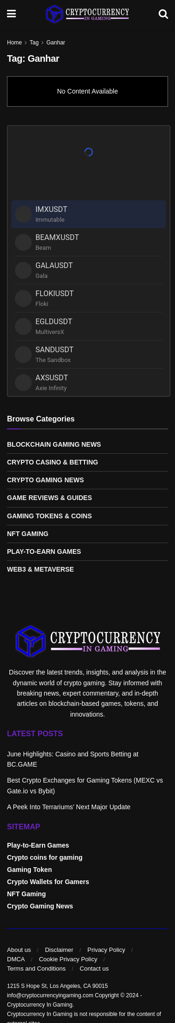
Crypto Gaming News (45, 480)
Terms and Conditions (36, 968)
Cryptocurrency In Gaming (39, 1004)
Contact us (94, 968)
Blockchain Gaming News (54, 444)
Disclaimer (59, 949)
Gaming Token (29, 869)
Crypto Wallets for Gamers (48, 881)
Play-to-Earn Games (44, 551)
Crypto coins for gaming (45, 857)
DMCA (16, 959)
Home (14, 42)
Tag (33, 42)
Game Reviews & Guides (49, 497)
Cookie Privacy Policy (68, 959)
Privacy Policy (106, 949)
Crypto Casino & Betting (52, 462)
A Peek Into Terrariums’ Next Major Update (69, 807)
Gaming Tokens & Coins (49, 516)
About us (19, 949)
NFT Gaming (28, 533)
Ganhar (56, 42)
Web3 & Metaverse (40, 569)
